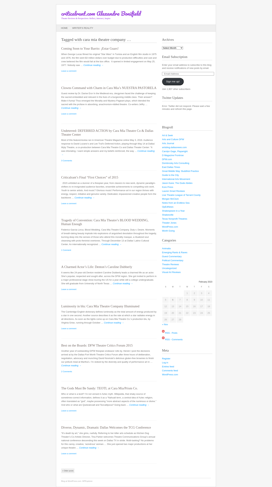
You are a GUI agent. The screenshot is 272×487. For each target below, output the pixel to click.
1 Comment (66, 250)
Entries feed (168, 366)
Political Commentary (172, 260)
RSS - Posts (171, 333)
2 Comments (66, 371)
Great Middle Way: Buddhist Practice (180, 171)
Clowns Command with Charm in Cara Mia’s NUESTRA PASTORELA (108, 88)
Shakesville (167, 214)
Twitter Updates (172, 98)
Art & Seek (167, 135)
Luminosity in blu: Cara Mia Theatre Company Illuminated (100, 306)
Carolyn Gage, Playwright (175, 151)
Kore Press (167, 187)
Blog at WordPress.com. (71, 481)
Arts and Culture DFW (173, 139)
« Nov (165, 324)
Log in (165, 362)
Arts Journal (168, 143)
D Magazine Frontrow (173, 155)
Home (64, 28)
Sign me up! (173, 81)
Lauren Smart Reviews (173, 191)
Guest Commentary (172, 256)
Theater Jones (169, 222)
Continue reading (93, 65)
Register (166, 358)
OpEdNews (167, 207)
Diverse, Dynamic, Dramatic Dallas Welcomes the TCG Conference (106, 427)
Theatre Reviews (170, 264)
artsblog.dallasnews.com (174, 147)
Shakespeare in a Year (173, 211)
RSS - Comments (174, 339)
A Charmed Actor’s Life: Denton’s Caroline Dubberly (96, 267)
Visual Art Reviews (171, 272)
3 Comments (66, 161)
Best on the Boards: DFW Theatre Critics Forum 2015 (97, 345)
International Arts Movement (176, 179)
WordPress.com (170, 226)
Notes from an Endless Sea (175, 203)
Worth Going (168, 230)
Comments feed (170, 370)
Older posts (67, 471)
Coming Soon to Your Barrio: (90, 48)
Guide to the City (170, 175)
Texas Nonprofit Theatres (174, 218)
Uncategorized (169, 268)
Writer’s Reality (82, 28)
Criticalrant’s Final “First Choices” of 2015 (89, 177)
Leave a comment (68, 71)
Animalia (166, 248)
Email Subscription (174, 57)
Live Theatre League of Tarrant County (181, 195)
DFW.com (167, 159)
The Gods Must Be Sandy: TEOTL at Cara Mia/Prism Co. (99, 388)
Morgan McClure (170, 199)
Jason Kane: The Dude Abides (177, 183)
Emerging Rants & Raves (174, 252)
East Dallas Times (171, 167)
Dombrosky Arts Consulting (175, 163)
